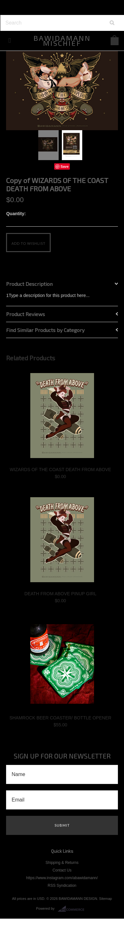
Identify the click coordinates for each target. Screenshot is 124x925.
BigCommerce (73, 908)
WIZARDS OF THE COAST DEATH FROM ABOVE (60, 469)
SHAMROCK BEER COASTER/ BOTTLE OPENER (61, 717)
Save (65, 166)
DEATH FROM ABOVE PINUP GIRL (61, 593)
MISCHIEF (62, 40)
